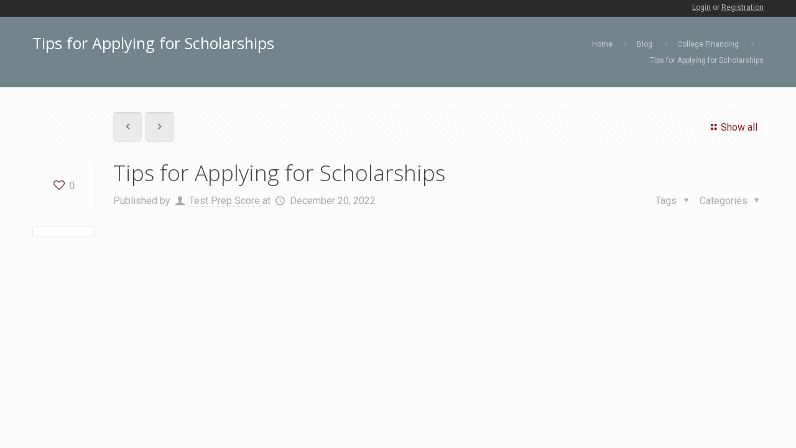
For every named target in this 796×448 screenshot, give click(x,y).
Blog (644, 44)
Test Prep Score (224, 201)
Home (602, 44)
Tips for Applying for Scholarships (707, 60)
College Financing (708, 44)
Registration (742, 7)
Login (701, 7)
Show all (732, 127)
